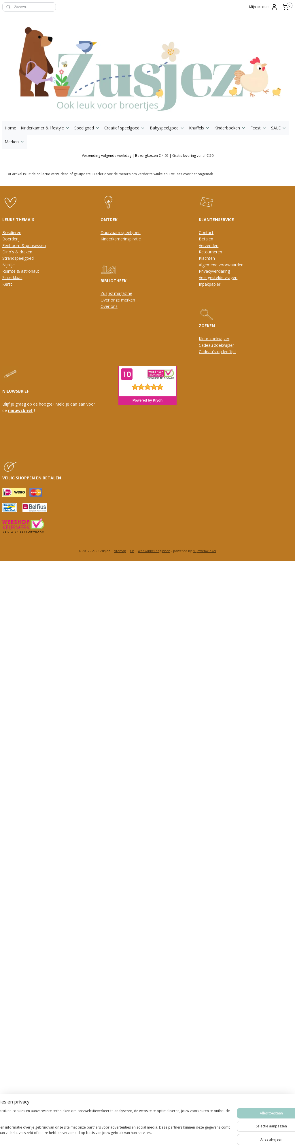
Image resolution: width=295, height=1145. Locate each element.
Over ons (109, 306)
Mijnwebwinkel (204, 551)
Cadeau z (207, 345)
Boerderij (11, 239)
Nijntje (8, 265)
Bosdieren (11, 232)
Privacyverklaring (214, 271)
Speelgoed (87, 128)
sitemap (120, 551)
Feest (258, 128)
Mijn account (263, 6)
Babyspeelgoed (167, 128)
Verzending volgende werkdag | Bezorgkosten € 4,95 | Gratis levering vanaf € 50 (147, 155)
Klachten (207, 258)
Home (10, 128)
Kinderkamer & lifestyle (45, 128)
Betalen (206, 239)
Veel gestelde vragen (218, 277)
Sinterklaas (12, 277)
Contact (206, 232)
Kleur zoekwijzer (214, 338)
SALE (278, 128)
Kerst (7, 284)
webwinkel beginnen (154, 551)
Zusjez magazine (116, 293)
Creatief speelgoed (124, 128)
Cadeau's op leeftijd (217, 351)
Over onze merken (118, 300)
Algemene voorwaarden (221, 265)
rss (132, 551)
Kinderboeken (230, 128)
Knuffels (199, 128)
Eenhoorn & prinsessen (24, 245)
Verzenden (208, 245)
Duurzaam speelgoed (121, 232)
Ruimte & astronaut (20, 271)
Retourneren (210, 252)
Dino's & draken (17, 252)
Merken (14, 141)
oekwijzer (225, 345)
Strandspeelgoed (18, 258)
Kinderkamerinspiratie (121, 239)
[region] (109, 1125)
